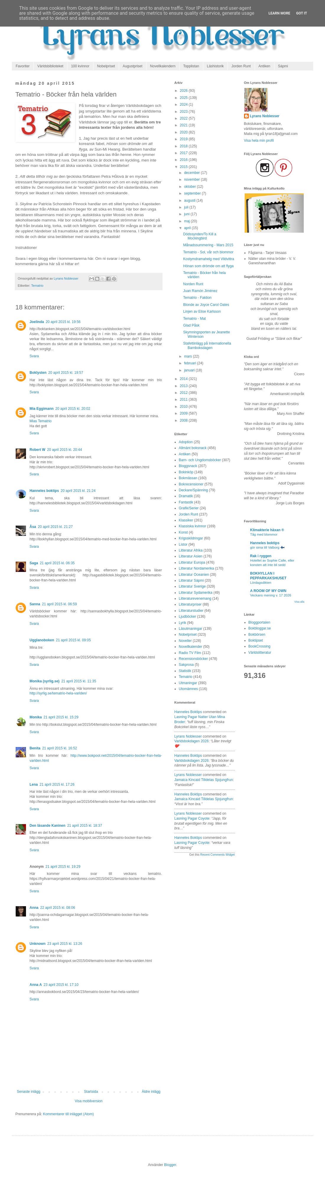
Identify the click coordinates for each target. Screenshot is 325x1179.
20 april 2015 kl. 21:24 (78, 491)
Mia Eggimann (41, 409)
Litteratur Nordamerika (196, 568)
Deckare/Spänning (193, 490)
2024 (184, 104)
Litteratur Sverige (192, 586)
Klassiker (186, 520)
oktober (190, 187)
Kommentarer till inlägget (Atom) (68, 1114)
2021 (184, 125)
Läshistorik (215, 66)
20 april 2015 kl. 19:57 (65, 373)
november (192, 179)
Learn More (279, 13)
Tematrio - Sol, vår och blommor (208, 252)
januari (190, 370)
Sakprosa (186, 665)
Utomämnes (188, 689)
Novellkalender (190, 647)
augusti (190, 200)
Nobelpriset (106, 66)
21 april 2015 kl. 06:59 (59, 604)
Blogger (170, 1165)
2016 (184, 160)
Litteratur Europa (192, 562)
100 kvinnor (80, 66)
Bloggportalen (259, 622)
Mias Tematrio (40, 421)
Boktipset (255, 640)
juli (186, 207)
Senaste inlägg (28, 1092)
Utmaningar (188, 683)
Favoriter (23, 66)
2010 (184, 407)
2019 (184, 139)
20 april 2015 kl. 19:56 (63, 322)
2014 (184, 379)
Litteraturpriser (190, 604)
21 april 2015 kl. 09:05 (73, 640)
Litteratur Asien (190, 556)
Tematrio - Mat (194, 319)
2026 (184, 91)
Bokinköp (186, 472)
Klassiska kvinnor (192, 526)
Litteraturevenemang (195, 598)
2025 (184, 98)
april (188, 228)
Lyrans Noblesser (188, 736)
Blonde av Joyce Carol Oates (206, 305)
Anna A (36, 985)
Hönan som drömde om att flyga (208, 266)
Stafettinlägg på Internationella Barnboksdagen (207, 345)
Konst (183, 532)
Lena (34, 784)
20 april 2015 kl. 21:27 (55, 527)
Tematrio (37, 285)
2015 (184, 167)
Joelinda (37, 322)
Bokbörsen (256, 634)
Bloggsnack (188, 466)
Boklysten (38, 373)
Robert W (37, 450)
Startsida (91, 1092)
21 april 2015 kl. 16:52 (59, 748)
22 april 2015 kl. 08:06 (57, 908)
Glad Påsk (191, 325)
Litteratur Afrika (191, 550)
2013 (184, 386)
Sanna (35, 604)
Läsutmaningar (190, 629)
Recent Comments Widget (217, 854)
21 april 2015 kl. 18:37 (84, 825)
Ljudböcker (187, 616)
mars (188, 356)
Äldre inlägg (151, 1092)
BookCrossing (259, 646)
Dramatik (186, 496)
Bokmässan (188, 478)
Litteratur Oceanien (194, 575)
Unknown (38, 944)
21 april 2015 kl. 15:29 (60, 717)
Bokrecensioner (191, 484)
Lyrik (182, 623)
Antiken (264, 66)
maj (187, 221)
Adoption (186, 442)
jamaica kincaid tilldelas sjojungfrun (203, 780)
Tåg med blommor (263, 534)
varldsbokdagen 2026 (191, 741)
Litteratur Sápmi (191, 580)
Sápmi (283, 66)
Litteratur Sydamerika (195, 593)
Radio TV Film (190, 653)
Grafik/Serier (189, 508)
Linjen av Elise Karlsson (202, 311)
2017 (184, 153)
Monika (36, 717)
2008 (184, 420)
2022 (184, 118)
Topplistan (191, 66)
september (193, 193)
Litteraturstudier (191, 611)
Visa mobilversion (89, 1101)
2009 (184, 413)
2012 (184, 393)
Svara (34, 356)
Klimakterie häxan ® (267, 530)
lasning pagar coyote (191, 818)
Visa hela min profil (259, 140)
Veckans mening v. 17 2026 (270, 595)
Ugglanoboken (42, 640)
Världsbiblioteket (50, 66)
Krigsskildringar (191, 538)
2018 (184, 146)
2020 (184, 132)
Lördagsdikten (261, 582)
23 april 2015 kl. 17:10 (61, 985)
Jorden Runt (241, 66)
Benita (35, 748)
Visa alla (299, 601)
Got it (301, 13)
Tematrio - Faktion (197, 298)
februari (190, 363)
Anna (34, 908)
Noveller (185, 641)
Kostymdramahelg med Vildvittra (208, 259)
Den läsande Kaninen (47, 825)
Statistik (185, 671)
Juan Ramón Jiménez (200, 291)
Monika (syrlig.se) (44, 681)
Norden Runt (193, 284)
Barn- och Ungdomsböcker (200, 460)
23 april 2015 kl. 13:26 (64, 944)
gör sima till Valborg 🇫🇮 (267, 547)
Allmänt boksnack (193, 448)
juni (187, 214)
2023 (184, 112)
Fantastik (186, 502)
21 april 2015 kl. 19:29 (63, 867)
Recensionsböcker (193, 659)
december (192, 173)
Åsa (33, 527)
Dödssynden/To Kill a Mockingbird (199, 236)
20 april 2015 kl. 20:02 (72, 409)
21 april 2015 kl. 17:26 (57, 784)
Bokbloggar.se (259, 628)
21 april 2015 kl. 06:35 (57, 563)
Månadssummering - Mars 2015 (208, 245)
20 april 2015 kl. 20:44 (64, 450)
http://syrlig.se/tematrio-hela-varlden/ (58, 693)
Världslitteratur (259, 652)
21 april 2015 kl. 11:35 (78, 681)
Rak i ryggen (261, 556)
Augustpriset (132, 66)
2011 (184, 399)
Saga (34, 563)
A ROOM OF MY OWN (268, 591)
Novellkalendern (163, 66)
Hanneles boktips (44, 491)
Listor (183, 544)
